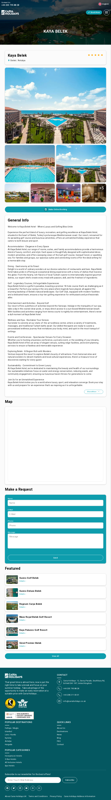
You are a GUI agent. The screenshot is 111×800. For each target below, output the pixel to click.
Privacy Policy (56, 796)
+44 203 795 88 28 (71, 688)
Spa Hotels (9, 766)
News (59, 735)
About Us (61, 728)
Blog (59, 738)
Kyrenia (8, 738)
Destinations (62, 731)
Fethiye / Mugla (11, 728)
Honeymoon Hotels (13, 756)
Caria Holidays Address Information (79, 796)
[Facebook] (7, 788)
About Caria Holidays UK (15, 796)
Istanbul (8, 731)
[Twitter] (13, 788)
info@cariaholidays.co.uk (74, 701)
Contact (60, 744)
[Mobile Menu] (106, 12)
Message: (11, 532)
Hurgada (8, 744)
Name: (10, 499)
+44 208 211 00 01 (71, 695)
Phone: (11, 521)
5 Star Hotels (10, 759)
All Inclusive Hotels (13, 762)
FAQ (59, 741)
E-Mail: (10, 510)
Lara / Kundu (10, 735)
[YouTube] (26, 788)
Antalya (8, 741)
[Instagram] (20, 788)
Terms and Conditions (38, 796)
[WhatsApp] (32, 788)
